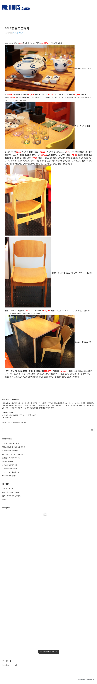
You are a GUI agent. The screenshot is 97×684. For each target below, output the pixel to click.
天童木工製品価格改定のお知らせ (13, 447)
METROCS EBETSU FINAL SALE (13, 454)
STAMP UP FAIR (7, 461)
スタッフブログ (18, 33)
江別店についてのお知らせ (11, 458)
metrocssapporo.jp (19, 422)
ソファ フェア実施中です (10, 472)
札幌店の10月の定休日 (10, 451)
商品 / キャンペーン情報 (10, 492)
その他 (4, 499)
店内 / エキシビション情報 (11, 496)
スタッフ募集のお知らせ (10, 443)
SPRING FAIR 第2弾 (8, 476)
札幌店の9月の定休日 (9, 465)
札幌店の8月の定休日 (9, 469)
